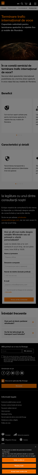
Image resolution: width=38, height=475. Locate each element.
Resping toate (19, 469)
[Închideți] (35, 450)
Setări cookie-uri (19, 463)
